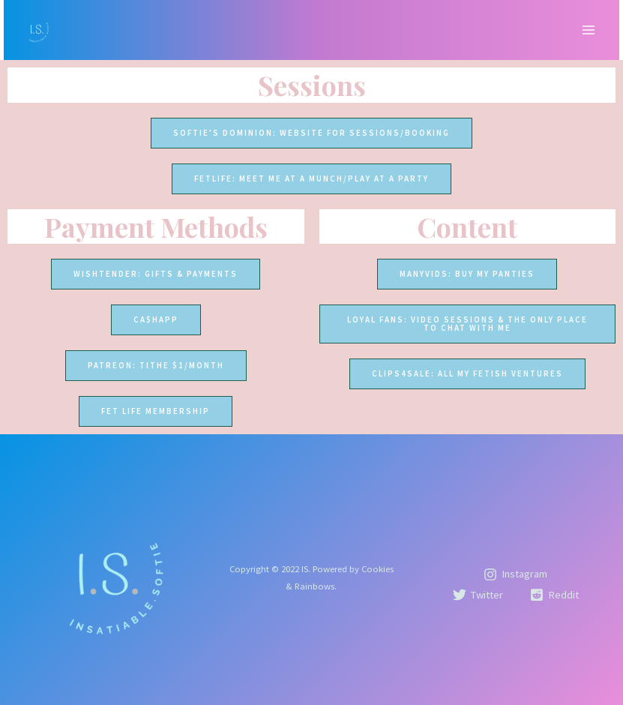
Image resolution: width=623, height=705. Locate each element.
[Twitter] (478, 595)
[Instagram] (515, 574)
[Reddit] (554, 595)
